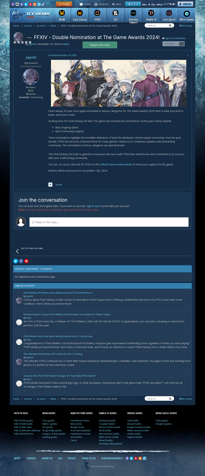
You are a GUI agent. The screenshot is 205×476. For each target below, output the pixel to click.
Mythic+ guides (49, 423)
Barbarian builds (107, 420)
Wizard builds (106, 440)
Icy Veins (43, 25)
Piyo (29, 317)
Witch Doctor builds (108, 437)
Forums (29, 25)
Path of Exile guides (23, 420)
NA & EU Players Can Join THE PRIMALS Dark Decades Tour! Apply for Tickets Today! (67, 314)
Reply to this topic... (45, 222)
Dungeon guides (164, 423)
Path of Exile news (22, 427)
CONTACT (31, 458)
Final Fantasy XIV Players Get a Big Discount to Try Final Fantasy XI (58, 293)
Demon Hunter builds (109, 427)
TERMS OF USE (89, 458)
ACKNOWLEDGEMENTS (112, 458)
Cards (73, 440)
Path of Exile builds (23, 423)
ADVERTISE (47, 458)
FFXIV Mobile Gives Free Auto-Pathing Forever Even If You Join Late (58, 336)
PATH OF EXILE (21, 413)
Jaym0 (30, 57)
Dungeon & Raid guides (53, 433)
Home (17, 25)
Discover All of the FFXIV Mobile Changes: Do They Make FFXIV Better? (60, 376)
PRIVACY (72, 458)
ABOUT (17, 458)
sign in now (93, 206)
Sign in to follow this (175, 38)
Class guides (48, 420)
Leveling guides (49, 437)
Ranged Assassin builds (138, 427)
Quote (58, 184)
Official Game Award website (116, 164)
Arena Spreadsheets (81, 430)
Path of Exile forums (23, 433)
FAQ (60, 458)
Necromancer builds (109, 433)
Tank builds (133, 420)
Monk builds (105, 430)
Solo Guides (76, 437)
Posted (62, 55)
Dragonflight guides (52, 430)
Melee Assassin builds (138, 430)
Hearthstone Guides (80, 433)
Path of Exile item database (27, 430)
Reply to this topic (100, 44)
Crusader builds (107, 423)
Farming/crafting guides (110, 443)
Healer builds (133, 433)
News (54, 25)
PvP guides (47, 427)
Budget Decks (77, 427)
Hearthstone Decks (80, 420)
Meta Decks (76, 423)
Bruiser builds (134, 423)
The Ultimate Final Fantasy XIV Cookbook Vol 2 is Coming (53, 354)
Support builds (134, 437)
